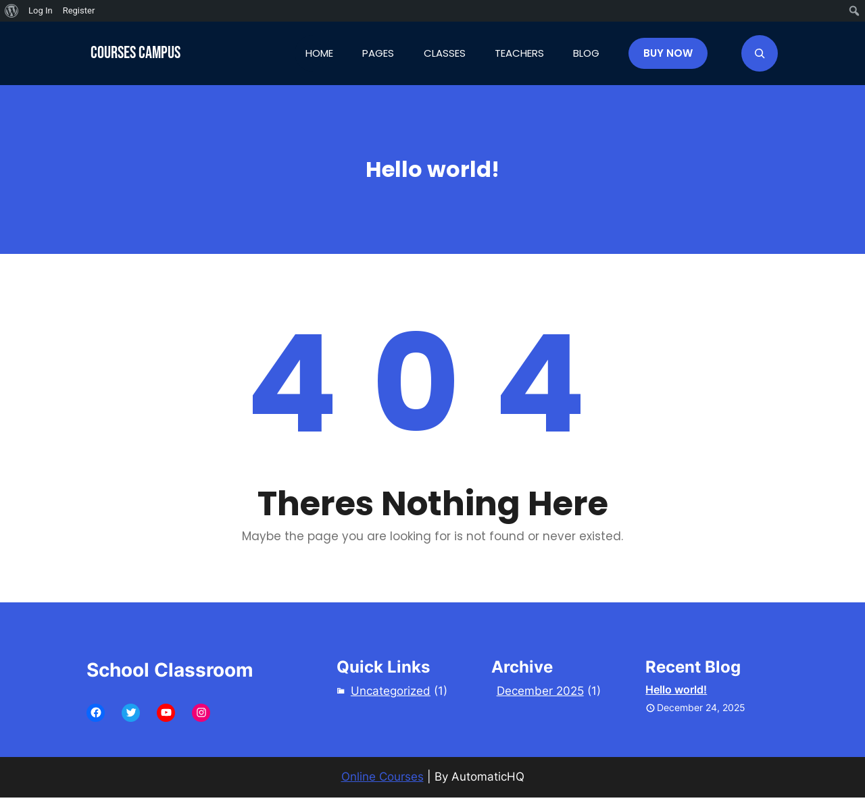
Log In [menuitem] (40, 10)
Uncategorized (390, 691)
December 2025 (540, 691)
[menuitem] (12, 11)
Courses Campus (135, 53)
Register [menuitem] (79, 10)
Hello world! (676, 689)
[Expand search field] (759, 53)
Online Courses (382, 776)
